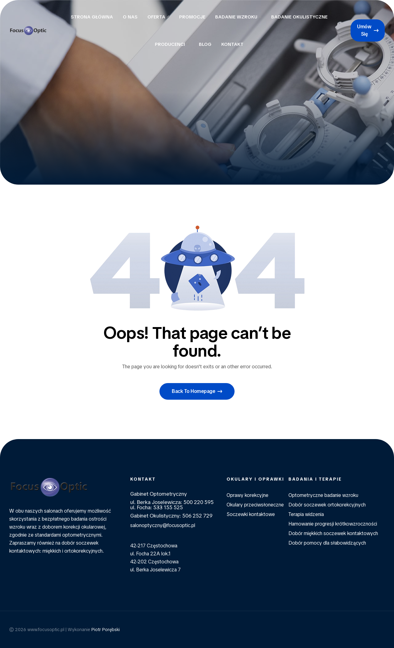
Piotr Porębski (105, 629)
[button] (368, 30)
